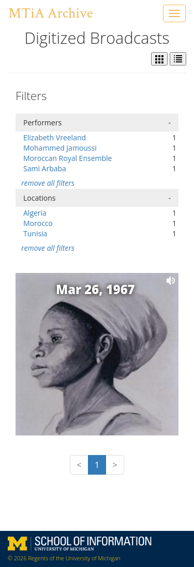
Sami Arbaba (44, 168)
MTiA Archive (50, 13)
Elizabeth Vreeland (54, 137)
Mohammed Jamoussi (60, 148)
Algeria (35, 213)
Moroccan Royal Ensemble (67, 158)
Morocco (38, 223)
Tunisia (35, 233)
